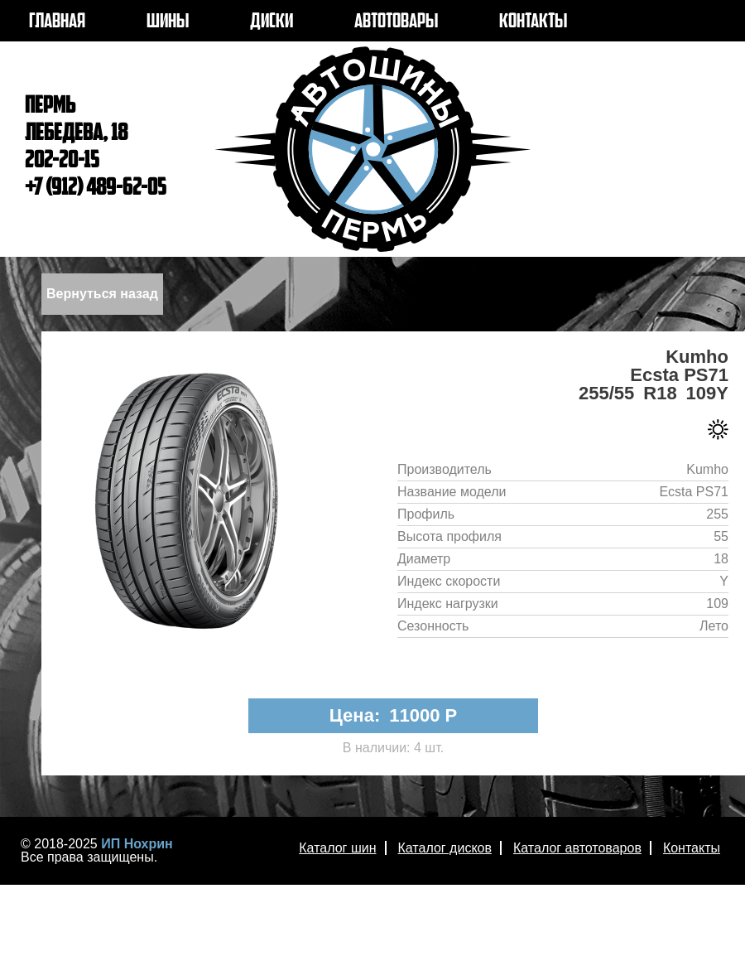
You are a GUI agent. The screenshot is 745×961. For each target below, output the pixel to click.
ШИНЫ (168, 22)
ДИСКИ (271, 22)
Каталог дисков (445, 848)
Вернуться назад (102, 294)
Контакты (691, 848)
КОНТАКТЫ (533, 22)
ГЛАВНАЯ (57, 22)
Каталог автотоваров (577, 848)
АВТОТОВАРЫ (396, 22)
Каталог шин (337, 848)
